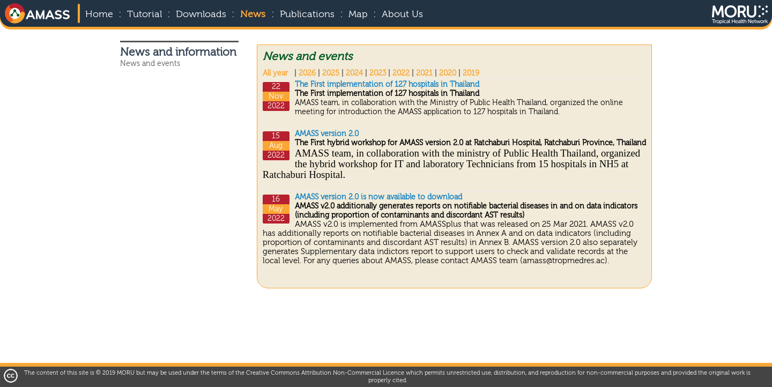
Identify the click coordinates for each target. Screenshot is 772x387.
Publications (307, 14)
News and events (150, 64)
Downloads (201, 14)
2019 (471, 73)
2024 (354, 73)
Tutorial (144, 14)
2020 (447, 73)
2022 (401, 73)
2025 (330, 73)
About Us (402, 14)
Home (99, 14)
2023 (377, 73)
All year (275, 73)
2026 (307, 73)
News (252, 14)
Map (358, 14)
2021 (424, 73)
